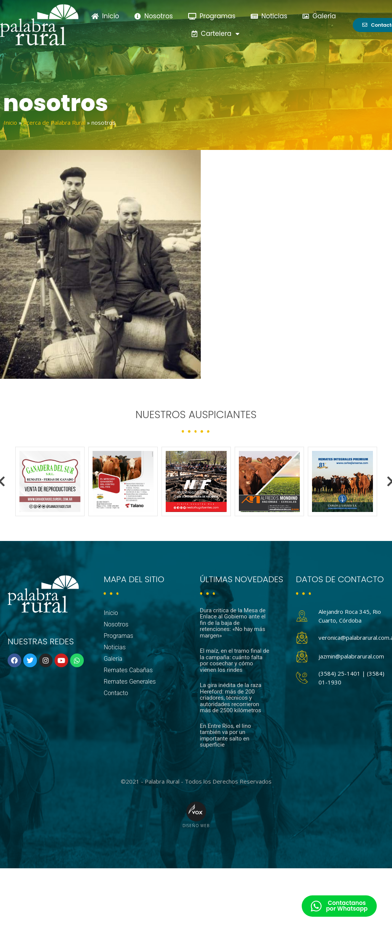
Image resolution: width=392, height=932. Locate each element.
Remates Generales (130, 681)
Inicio (105, 16)
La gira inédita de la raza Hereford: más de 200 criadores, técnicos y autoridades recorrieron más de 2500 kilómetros (231, 698)
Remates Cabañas (128, 670)
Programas (211, 16)
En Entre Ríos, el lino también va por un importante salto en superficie (225, 735)
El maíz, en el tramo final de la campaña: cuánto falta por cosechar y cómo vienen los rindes (234, 660)
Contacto (116, 693)
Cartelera (215, 34)
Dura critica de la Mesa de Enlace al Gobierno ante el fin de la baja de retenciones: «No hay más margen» (233, 623)
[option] (50, 481)
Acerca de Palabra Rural (54, 122)
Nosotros (153, 16)
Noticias (269, 16)
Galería (319, 16)
